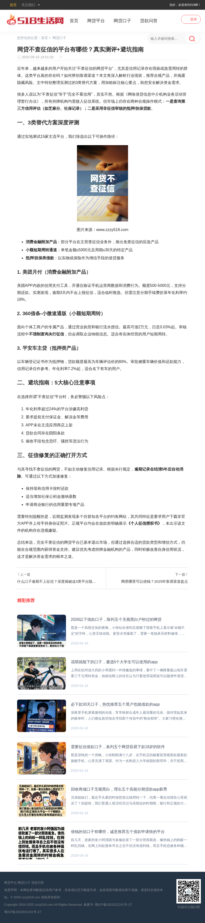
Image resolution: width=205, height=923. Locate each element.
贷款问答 (149, 20)
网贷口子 (122, 20)
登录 (193, 19)
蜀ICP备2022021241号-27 (113, 904)
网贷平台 (96, 20)
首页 (13, 5)
